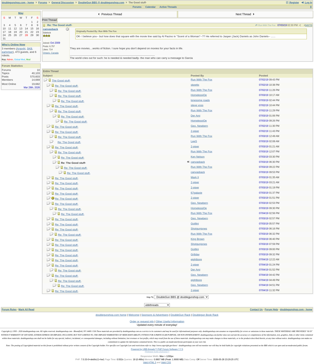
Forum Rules (9, 309)
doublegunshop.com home (111, 314)
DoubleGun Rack (180, 314)
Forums (42, 2)
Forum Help (271, 309)
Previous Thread (109, 14)
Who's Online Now (13, 44)
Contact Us (256, 309)
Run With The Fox (265, 25)
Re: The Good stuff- (59, 25)
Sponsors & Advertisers (154, 314)
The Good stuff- (61, 80)
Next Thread (245, 14)
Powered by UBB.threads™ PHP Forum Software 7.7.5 (157, 349)
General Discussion (62, 2)
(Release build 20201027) (157, 351)
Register (292, 2)
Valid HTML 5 (149, 362)
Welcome (133, 314)
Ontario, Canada (50, 53)
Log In (306, 2)
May (20, 13)
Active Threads (168, 7)
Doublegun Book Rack (205, 314)
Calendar (150, 7)
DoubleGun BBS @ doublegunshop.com (101, 2)
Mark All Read (26, 309)
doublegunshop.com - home (18, 2)
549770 (308, 25)
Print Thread (49, 19)
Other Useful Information (170, 321)
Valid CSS (166, 362)
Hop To (150, 297)
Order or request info (142, 321)
